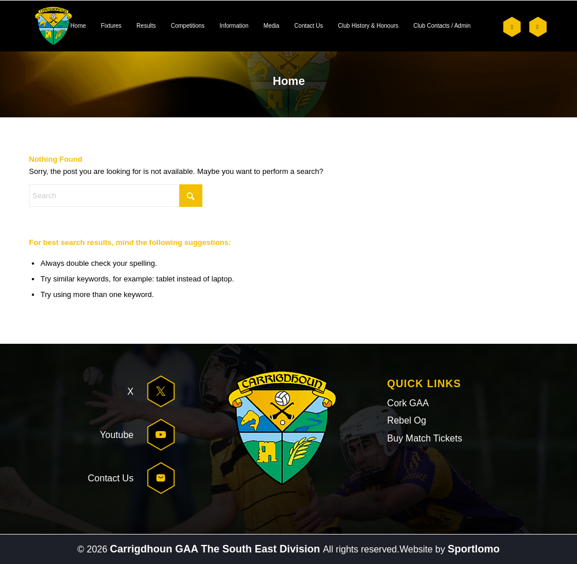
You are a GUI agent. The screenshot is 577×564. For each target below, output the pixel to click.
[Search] (115, 195)
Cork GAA (408, 403)
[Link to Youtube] (537, 27)
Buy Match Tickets (425, 438)
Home (289, 81)
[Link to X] (512, 27)
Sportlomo (473, 549)
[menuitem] (78, 26)
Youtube (117, 435)
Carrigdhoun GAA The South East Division (216, 549)
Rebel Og (407, 420)
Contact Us (111, 478)
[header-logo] (53, 26)
